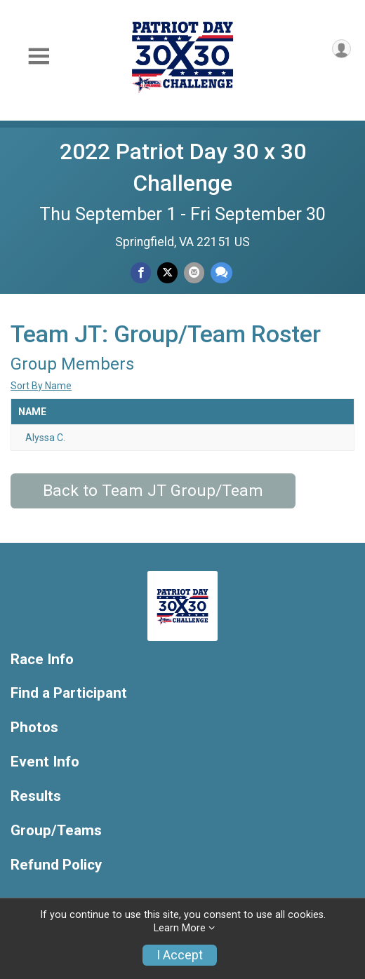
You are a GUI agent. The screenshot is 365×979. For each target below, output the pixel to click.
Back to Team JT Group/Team (153, 490)
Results (36, 796)
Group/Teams (56, 831)
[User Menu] (341, 48)
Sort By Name (41, 385)
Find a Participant (69, 693)
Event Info (45, 762)
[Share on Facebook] (141, 272)
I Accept (180, 955)
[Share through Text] (221, 272)
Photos (34, 728)
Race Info (42, 659)
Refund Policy (56, 865)
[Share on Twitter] (167, 272)
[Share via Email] (194, 272)
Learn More (180, 928)
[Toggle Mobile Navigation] (39, 56)
